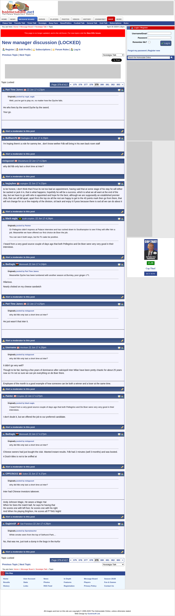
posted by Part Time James (27, 271)
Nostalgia (42, 23)
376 (80, 84)
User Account (29, 579)
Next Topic (25, 55)
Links (25, 586)
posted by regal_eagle (25, 97)
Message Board (26, 27)
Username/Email (139, 33)
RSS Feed (48, 586)
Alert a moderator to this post (20, 131)
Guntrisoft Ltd (94, 614)
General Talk (92, 23)
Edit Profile (25, 49)
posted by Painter (23, 226)
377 (86, 84)
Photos (47, 582)
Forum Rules (62, 49)
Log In (77, 49)
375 (75, 84)
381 (107, 84)
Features (67, 582)
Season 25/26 (110, 579)
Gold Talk (103, 23)
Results (6, 582)
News (46, 579)
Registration (69, 586)
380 (102, 84)
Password (142, 38)
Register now (154, 51)
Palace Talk (7, 23)
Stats (25, 582)
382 (113, 84)
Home (15, 27)
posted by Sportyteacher (26, 531)
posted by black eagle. (25, 403)
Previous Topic (10, 55)
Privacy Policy (90, 586)
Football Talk (79, 23)
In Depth (67, 579)
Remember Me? (140, 42)
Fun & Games (110, 582)
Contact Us (109, 586)
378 (91, 84)
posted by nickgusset (25, 311)
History (6, 586)
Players (87, 582)
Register (9, 49)
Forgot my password (137, 51)
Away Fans (53, 23)
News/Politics (66, 23)
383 (118, 84)
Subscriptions (115, 23)
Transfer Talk (19, 23)
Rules (126, 23)
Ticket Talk (31, 23)
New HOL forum (94, 33)
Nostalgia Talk (41, 27)
